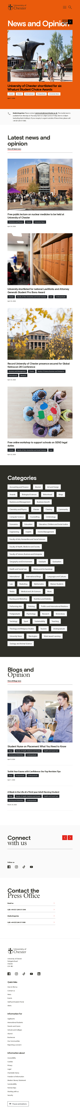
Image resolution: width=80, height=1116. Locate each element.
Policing (31, 606)
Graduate (42, 561)
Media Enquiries (31, 916)
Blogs (61, 494)
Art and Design (53, 487)
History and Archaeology (43, 569)
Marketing (23, 584)
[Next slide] (70, 21)
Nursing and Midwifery (18, 599)
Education (28, 524)
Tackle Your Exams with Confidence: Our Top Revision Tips (34, 771)
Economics (14, 524)
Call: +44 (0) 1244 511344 (31, 909)
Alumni (38, 487)
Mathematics (39, 584)
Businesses (11, 1037)
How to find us (12, 987)
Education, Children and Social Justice (53, 524)
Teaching (55, 621)
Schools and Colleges (14, 1030)
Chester (19, 94)
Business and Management (17, 371)
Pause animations (18, 1104)
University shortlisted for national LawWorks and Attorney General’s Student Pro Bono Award (38, 291)
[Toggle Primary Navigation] (64, 7)
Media (12, 591)
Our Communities (13, 1041)
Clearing (49, 509)
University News (54, 94)
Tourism (43, 628)
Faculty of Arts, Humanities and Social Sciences (31, 297)
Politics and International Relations (54, 606)
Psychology (31, 614)
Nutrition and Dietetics (42, 599)
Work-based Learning (52, 636)
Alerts (9, 1005)
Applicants (11, 1019)
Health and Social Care (18, 569)
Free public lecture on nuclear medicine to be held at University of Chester (35, 216)
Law (51, 297)
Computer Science (17, 517)
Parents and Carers (13, 1026)
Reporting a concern (14, 1045)
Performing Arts (16, 606)
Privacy (9, 1065)
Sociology (13, 621)
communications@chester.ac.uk (46, 113)
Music (49, 591)
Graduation (56, 561)
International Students (15, 1022)
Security (10, 1095)
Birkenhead (47, 494)
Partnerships (11, 1088)
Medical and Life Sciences (31, 591)
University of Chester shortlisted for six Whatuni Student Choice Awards (34, 87)
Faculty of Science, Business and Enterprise (51, 371)
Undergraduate (60, 297)
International (29, 94)
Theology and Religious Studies (22, 628)
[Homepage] (16, 7)
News (9, 994)
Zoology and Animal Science (21, 643)
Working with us (13, 1091)
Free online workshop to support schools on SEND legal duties (37, 444)
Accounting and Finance (19, 487)
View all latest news (14, 149)
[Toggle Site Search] (70, 7)
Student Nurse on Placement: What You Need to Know (36, 746)
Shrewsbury (60, 614)
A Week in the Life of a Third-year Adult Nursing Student (33, 792)
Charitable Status (13, 1073)
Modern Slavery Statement (16, 1080)
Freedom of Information (15, 1076)
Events (9, 998)
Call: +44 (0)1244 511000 (31, 922)
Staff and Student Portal (15, 1002)
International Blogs (33, 576)
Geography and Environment (21, 561)
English (28, 532)
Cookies (10, 1062)
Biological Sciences (29, 494)
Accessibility (11, 1058)
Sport (26, 621)
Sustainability (40, 621)
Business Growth (43, 502)
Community (63, 509)
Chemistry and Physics (16, 222)
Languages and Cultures (56, 576)
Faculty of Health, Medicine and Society (25, 546)
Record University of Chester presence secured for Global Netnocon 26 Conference (38, 365)
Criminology (51, 517)
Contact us (11, 991)
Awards (11, 94)
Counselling (34, 517)
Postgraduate (41, 94)
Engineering (14, 532)
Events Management (46, 532)
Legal (9, 1069)
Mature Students (56, 584)
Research (23, 375)
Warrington (33, 636)
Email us (31, 903)
